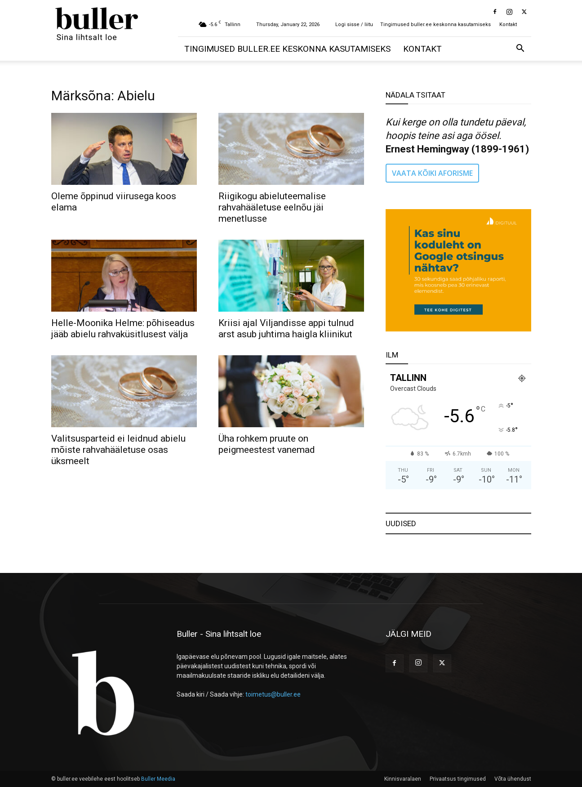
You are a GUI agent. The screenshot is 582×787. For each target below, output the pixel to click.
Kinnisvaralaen (402, 779)
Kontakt (508, 24)
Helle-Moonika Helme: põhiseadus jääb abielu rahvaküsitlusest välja (123, 328)
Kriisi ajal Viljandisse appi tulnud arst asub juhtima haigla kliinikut (286, 328)
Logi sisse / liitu (354, 24)
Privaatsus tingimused (458, 779)
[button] (520, 49)
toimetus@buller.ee (273, 694)
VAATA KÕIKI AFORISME (432, 173)
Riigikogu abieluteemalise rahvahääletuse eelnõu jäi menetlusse (272, 207)
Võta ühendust (512, 779)
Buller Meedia (158, 779)
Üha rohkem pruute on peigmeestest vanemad (266, 444)
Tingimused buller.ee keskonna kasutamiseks (435, 24)
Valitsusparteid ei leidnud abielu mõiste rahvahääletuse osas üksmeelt (118, 449)
